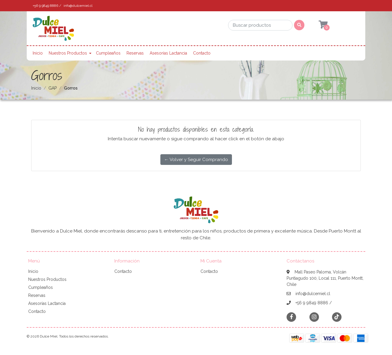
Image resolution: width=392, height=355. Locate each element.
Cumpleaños (108, 53)
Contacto (202, 53)
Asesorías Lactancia (168, 53)
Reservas (135, 53)
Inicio (38, 53)
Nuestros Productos (68, 53)
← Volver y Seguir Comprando (196, 159)
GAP (52, 88)
